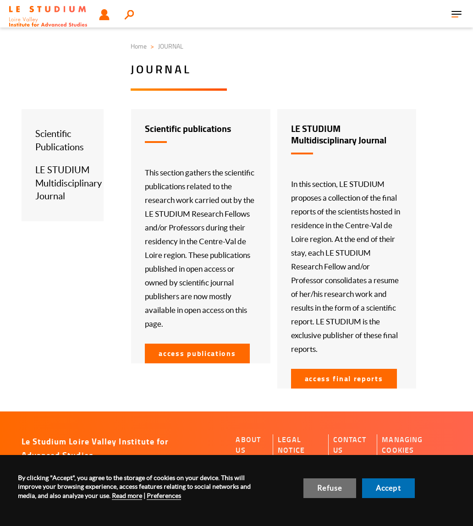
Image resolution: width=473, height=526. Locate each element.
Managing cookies (402, 444)
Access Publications (197, 353)
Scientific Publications (59, 140)
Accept (388, 488)
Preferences (164, 495)
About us (248, 444)
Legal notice (291, 444)
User (104, 15)
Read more (127, 495)
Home (139, 46)
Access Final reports (344, 378)
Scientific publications (188, 128)
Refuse (329, 488)
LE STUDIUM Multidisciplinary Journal (68, 183)
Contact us (350, 444)
